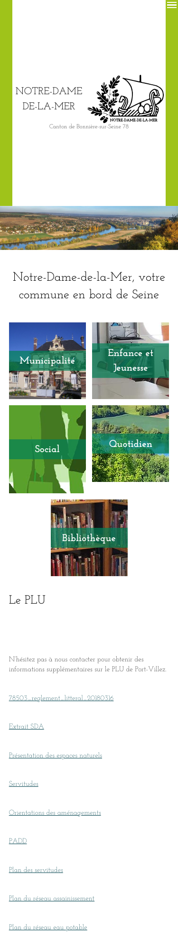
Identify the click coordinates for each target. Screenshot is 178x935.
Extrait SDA (26, 725)
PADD (18, 840)
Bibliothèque (89, 537)
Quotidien (130, 443)
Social (47, 449)
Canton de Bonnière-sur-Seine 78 (89, 126)
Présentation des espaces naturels (55, 754)
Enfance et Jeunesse (130, 360)
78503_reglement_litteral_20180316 (61, 697)
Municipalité (47, 360)
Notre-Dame (49, 98)
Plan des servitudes (36, 868)
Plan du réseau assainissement (51, 897)
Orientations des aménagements (55, 811)
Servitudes (23, 783)
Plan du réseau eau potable (48, 926)
